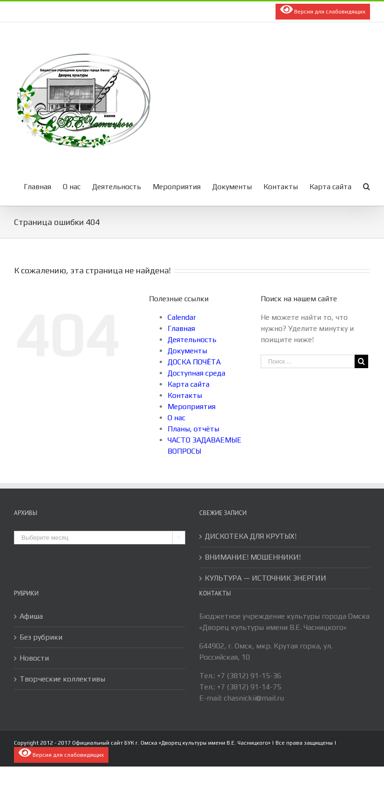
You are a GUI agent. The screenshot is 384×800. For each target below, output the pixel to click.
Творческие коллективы (62, 678)
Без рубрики (41, 637)
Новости (34, 658)
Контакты (185, 395)
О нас (176, 417)
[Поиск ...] (308, 361)
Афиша (31, 616)
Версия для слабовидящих (322, 9)
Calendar (182, 317)
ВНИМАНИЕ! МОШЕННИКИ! (253, 557)
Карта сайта (188, 384)
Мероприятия (192, 406)
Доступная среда (196, 373)
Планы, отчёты (193, 428)
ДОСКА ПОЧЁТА (194, 361)
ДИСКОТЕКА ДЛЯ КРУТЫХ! (250, 536)
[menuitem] (43, 185)
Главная (181, 328)
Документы (187, 350)
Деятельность (192, 339)
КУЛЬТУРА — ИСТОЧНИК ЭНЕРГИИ (265, 578)
